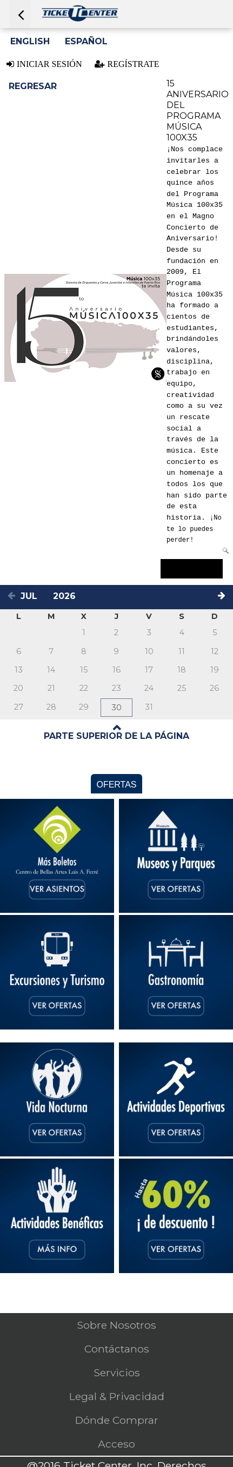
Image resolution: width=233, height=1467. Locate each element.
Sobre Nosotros (116, 1324)
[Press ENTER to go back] (20, 14)
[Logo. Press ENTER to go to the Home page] (80, 19)
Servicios (117, 1372)
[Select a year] (67, 596)
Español (86, 41)
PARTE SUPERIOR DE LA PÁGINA (116, 736)
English (30, 41)
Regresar (33, 86)
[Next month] (223, 597)
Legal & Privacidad (116, 1396)
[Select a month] (34, 596)
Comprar (192, 568)
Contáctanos (116, 1348)
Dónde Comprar (116, 1420)
